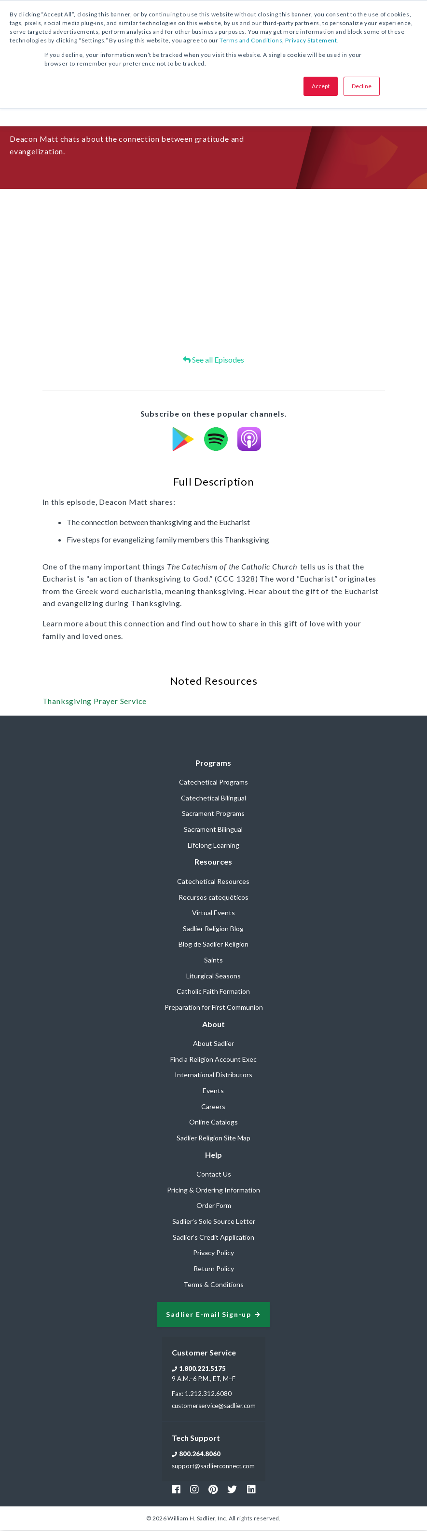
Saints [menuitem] (213, 960)
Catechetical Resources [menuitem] (213, 882)
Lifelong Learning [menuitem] (213, 845)
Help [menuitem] (213, 1155)
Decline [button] (362, 86)
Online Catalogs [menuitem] (213, 1122)
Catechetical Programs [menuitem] (213, 782)
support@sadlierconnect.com (213, 1466)
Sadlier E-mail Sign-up (208, 1315)
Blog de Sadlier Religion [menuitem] (213, 944)
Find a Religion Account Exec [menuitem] (213, 1060)
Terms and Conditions (251, 40)
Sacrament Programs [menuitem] (213, 814)
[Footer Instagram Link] (194, 1489)
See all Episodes (213, 360)
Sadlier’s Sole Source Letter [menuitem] (213, 1222)
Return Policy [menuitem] (213, 1269)
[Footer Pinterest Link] (213, 1489)
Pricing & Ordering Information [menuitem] (213, 1190)
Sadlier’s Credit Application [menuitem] (213, 1237)
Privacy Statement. (312, 40)
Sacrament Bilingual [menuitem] (213, 830)
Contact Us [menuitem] (213, 1174)
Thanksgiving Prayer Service (94, 701)
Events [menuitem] (213, 1091)
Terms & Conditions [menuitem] (213, 1285)
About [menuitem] (213, 1024)
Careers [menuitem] (213, 1107)
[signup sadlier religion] (213, 1315)
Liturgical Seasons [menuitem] (213, 976)
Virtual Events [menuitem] (213, 913)
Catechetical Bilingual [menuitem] (213, 798)
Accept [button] (321, 86)
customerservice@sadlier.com (214, 1406)
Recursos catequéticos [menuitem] (213, 898)
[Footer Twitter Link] (232, 1489)
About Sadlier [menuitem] (213, 1044)
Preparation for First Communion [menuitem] (214, 1007)
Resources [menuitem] (213, 862)
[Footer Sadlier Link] (251, 1489)
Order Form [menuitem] (213, 1206)
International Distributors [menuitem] (213, 1075)
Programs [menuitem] (213, 763)
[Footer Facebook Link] (176, 1489)
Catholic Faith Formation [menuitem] (213, 992)
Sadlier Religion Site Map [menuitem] (213, 1138)
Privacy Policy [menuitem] (213, 1253)
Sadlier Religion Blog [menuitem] (213, 929)
